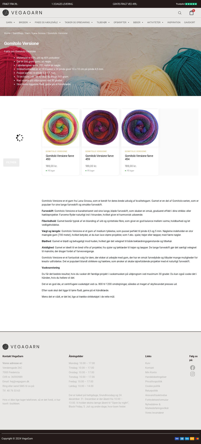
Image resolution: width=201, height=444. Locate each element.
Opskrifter (122, 22)
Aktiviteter (155, 22)
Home (7, 33)
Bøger (138, 22)
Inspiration (173, 22)
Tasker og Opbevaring (79, 22)
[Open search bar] (179, 12)
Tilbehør (103, 22)
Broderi (25, 22)
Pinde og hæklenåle (48, 22)
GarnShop (18, 33)
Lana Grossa (38, 33)
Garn (10, 22)
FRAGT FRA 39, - (10, 4)
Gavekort (189, 22)
